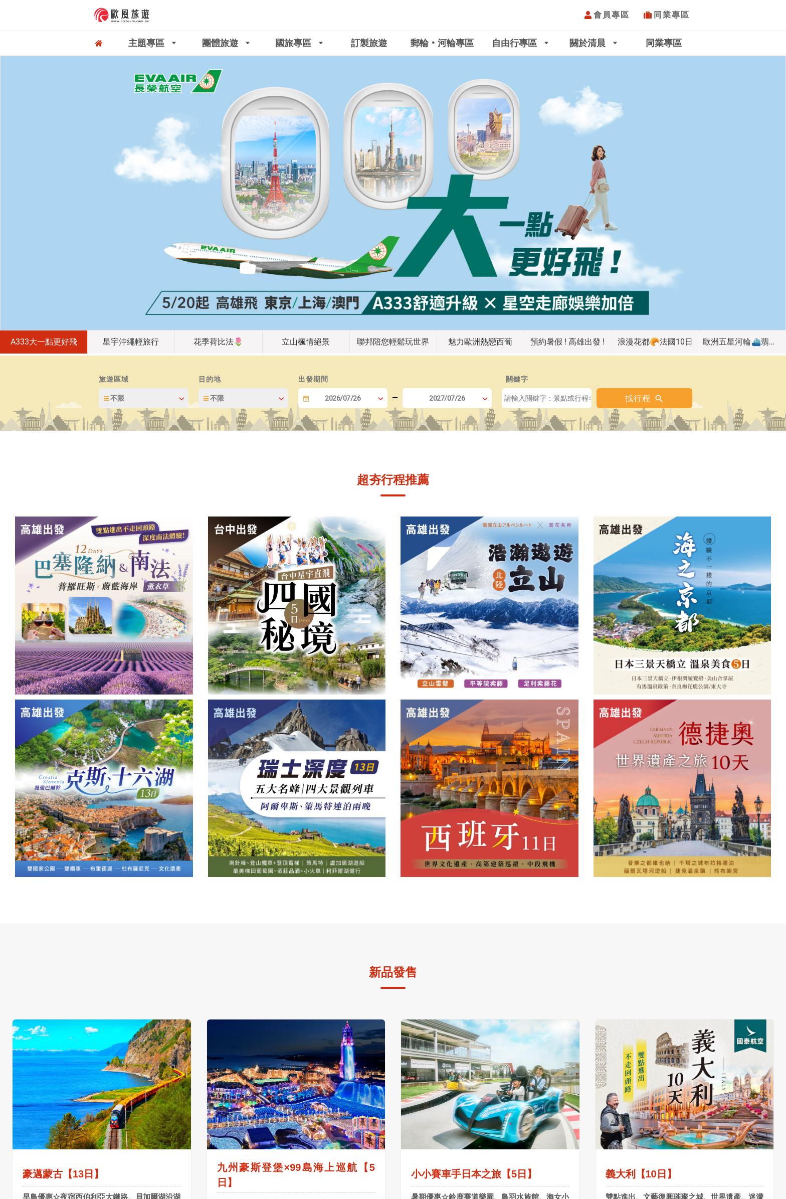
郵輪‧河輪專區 (442, 43)
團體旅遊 (221, 43)
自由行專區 (515, 43)
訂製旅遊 (369, 43)
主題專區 (147, 43)
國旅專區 (294, 43)
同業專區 (672, 15)
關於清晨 (588, 43)
